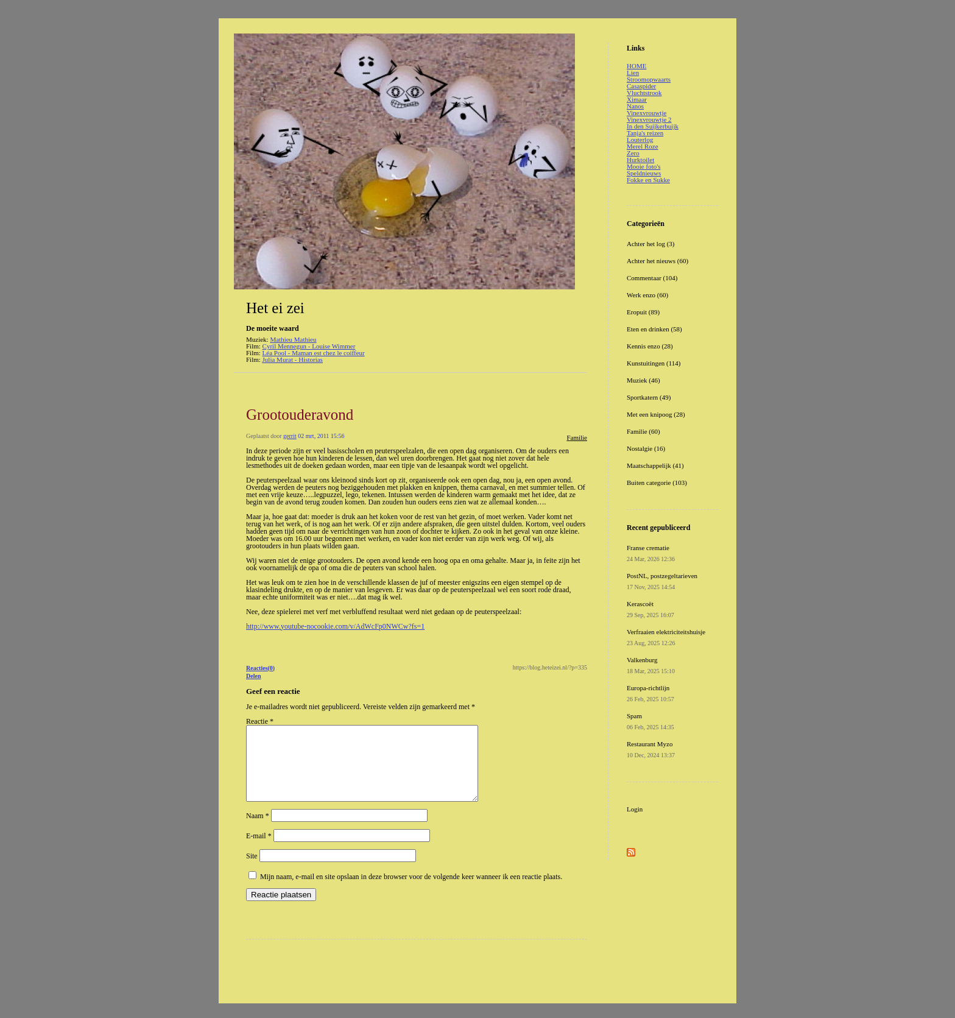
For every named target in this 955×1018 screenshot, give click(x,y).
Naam (257, 830)
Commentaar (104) (652, 277)
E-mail (259, 850)
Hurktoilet (640, 159)
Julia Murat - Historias (293, 359)
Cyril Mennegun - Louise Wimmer (309, 346)
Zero (633, 153)
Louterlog (640, 139)
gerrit (290, 436)
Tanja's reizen (645, 132)
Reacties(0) (260, 668)
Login (635, 809)
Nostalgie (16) (646, 448)
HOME (636, 65)
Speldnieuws (644, 173)
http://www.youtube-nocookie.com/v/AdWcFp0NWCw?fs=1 (335, 626)
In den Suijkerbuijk (652, 126)
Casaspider (641, 86)
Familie (576, 437)
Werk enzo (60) (647, 295)
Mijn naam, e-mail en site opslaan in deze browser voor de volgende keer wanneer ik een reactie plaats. (411, 891)
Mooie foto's (643, 166)
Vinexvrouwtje (646, 112)
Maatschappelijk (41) (655, 465)
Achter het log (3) (651, 243)
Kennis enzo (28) (650, 346)
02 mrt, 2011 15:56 (321, 436)
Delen (253, 676)
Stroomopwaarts (649, 79)
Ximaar (637, 99)
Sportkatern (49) (649, 397)
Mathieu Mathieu (293, 339)
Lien (633, 72)
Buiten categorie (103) (657, 482)
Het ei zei (275, 308)
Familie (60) (643, 431)
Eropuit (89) (643, 312)
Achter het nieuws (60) (657, 260)
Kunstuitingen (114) (654, 363)
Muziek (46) (643, 380)
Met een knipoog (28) (656, 414)
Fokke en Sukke (648, 179)
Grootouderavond (299, 414)
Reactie (259, 721)
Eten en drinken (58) (654, 329)
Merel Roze (642, 146)
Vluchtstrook (644, 92)
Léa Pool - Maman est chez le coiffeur (314, 352)
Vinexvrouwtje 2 (649, 119)
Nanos (635, 106)
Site (252, 870)
